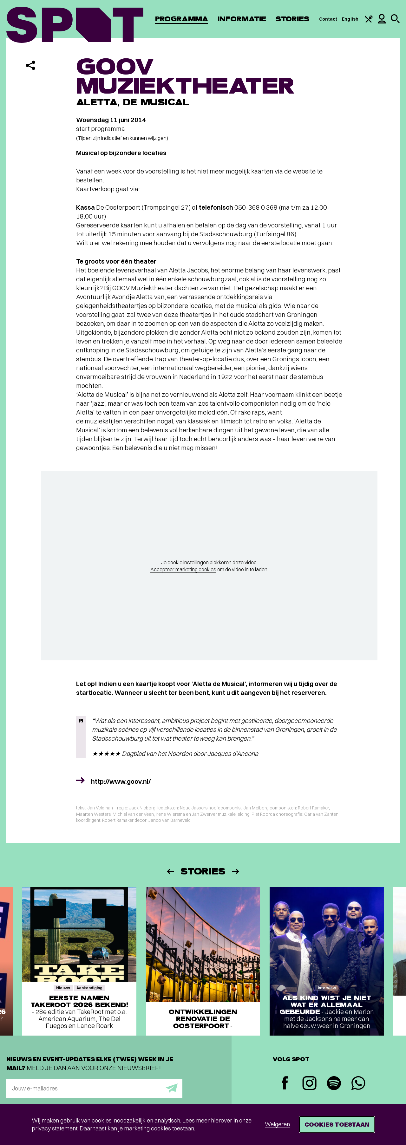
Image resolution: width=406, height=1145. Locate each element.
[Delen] (30, 65)
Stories (293, 18)
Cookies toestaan (336, 1124)
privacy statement (54, 1128)
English (350, 19)
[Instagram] (309, 1084)
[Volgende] (236, 871)
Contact (328, 19)
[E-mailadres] (94, 1088)
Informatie (242, 18)
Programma (181, 18)
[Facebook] (285, 1083)
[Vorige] (170, 871)
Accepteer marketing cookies (183, 569)
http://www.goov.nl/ (121, 781)
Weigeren (277, 1124)
